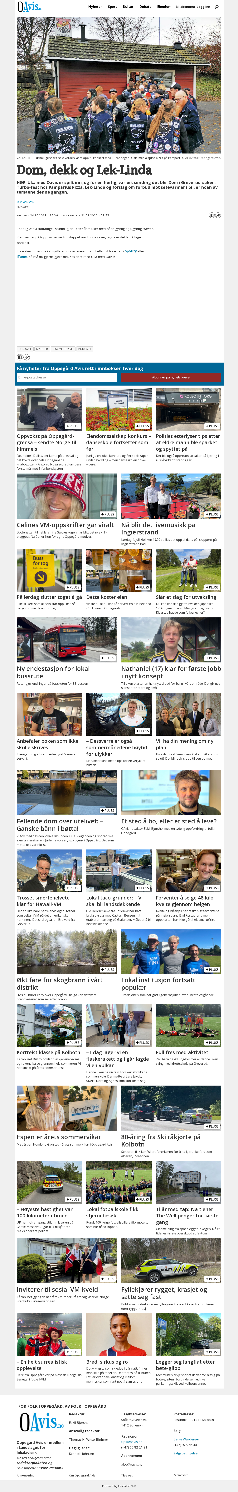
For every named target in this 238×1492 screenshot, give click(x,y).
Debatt (145, 6)
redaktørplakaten (32, 1462)
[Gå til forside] (30, 7)
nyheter (42, 349)
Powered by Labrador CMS (119, 1486)
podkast (25, 349)
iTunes (22, 256)
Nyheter (95, 6)
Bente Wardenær (186, 1439)
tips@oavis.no (131, 1441)
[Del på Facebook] (212, 215)
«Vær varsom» (51, 1468)
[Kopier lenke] (218, 215)
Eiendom (164, 6)
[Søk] (217, 6)
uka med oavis (63, 349)
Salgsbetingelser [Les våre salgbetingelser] (186, 1453)
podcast (84, 349)
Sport (112, 6)
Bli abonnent (185, 7)
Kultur (128, 6)
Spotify (131, 251)
